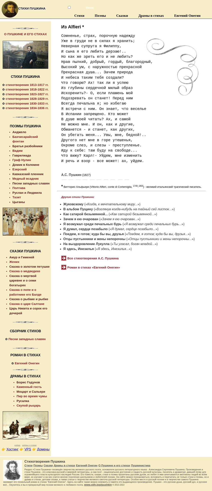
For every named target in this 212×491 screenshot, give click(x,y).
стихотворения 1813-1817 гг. (27, 85)
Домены (43, 449)
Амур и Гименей (21, 257)
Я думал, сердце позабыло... (134, 229)
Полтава (18, 188)
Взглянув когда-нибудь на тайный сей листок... (134, 209)
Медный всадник (25, 178)
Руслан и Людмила (27, 192)
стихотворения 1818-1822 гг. (27, 89)
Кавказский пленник (27, 174)
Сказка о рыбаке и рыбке (28, 299)
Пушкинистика (140, 465)
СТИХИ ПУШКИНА (25, 76)
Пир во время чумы (32, 396)
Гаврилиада (21, 155)
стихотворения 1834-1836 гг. (27, 108)
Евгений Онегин (187, 16)
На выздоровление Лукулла (86, 244)
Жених (14, 262)
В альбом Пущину (78, 209)
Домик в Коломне (25, 164)
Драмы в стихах (151, 16)
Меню (87, 7)
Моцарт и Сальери (31, 391)
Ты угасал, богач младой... (134, 244)
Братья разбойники (27, 146)
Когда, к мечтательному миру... (112, 204)
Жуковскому (73, 204)
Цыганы (18, 202)
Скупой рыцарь (29, 405)
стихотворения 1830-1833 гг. (27, 103)
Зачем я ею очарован (80, 219)
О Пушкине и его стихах (114, 465)
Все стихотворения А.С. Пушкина (93, 258)
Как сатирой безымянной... (85, 214)
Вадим (17, 150)
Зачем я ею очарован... (119, 219)
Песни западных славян (31, 183)
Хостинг (12, 449)
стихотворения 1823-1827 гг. (27, 94)
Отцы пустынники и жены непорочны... (160, 239)
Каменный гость (29, 387)
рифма (17, 445)
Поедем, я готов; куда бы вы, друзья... (158, 234)
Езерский (19, 169)
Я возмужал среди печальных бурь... (153, 224)
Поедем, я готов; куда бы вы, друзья (93, 234)
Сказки (122, 16)
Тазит (16, 197)
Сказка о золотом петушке (29, 266)
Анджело (19, 132)
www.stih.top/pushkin (98, 484)
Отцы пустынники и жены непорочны (94, 239)
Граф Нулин (21, 160)
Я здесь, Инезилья (78, 249)
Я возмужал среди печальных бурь (92, 224)
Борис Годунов (28, 382)
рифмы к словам (29, 445)
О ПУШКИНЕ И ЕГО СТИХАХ (25, 34)
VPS (27, 449)
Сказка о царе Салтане (26, 304)
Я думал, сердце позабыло (85, 229)
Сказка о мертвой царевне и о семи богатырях (22, 280)
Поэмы (100, 16)
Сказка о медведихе (24, 271)
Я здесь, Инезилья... (113, 249)
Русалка (23, 401)
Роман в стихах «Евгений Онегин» (93, 267)
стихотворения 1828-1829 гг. (27, 98)
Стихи (79, 16)
